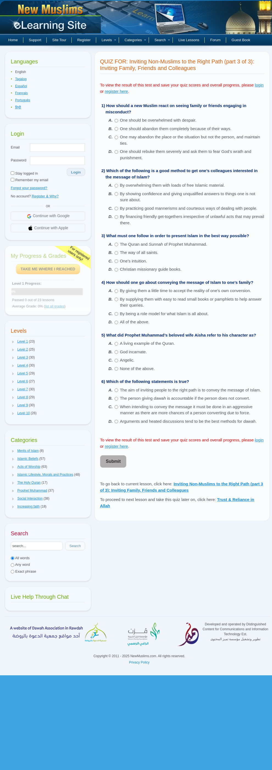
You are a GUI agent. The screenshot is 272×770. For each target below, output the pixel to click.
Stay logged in (24, 173)
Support (35, 40)
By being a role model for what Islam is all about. (164, 313)
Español (21, 86)
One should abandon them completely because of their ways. (175, 128)
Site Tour (59, 40)
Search (162, 40)
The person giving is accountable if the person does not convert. (185, 398)
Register (83, 40)
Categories (135, 40)
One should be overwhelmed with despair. (158, 120)
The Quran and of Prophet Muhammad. (163, 244)
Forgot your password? (29, 188)
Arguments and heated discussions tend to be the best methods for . (188, 421)
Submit (113, 461)
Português (22, 100)
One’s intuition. (133, 261)
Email (15, 147)
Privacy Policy (139, 662)
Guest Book (241, 40)
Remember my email (29, 180)
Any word (20, 564)
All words (20, 558)
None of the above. (137, 368)
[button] (13, 342)
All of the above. (134, 322)
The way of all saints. (139, 252)
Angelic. (127, 360)
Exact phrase (23, 571)
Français (21, 93)
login (259, 85)
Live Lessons (188, 40)
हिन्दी (18, 107)
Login (76, 172)
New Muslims (51, 19)
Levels (109, 40)
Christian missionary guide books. (150, 269)
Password (18, 160)
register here (116, 91)
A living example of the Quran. (147, 343)
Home (13, 40)
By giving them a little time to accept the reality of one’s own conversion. (185, 290)
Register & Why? (45, 196)
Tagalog (21, 79)
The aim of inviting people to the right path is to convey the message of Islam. (190, 390)
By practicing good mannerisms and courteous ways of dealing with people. (188, 208)
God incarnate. (133, 351)
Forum (215, 40)
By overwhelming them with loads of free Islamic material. (172, 185)
